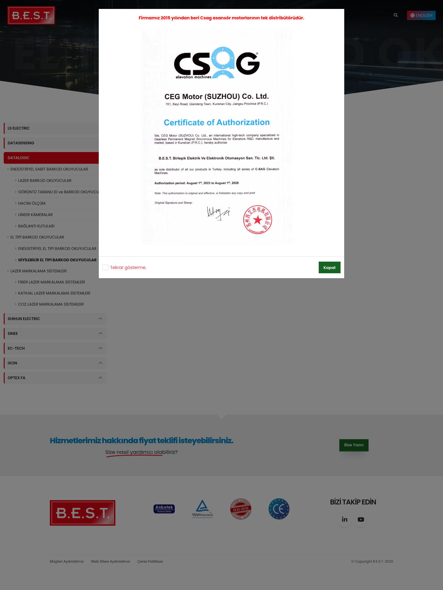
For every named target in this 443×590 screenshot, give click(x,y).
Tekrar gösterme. (128, 267)
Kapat (330, 267)
